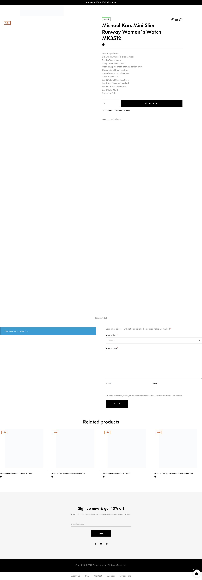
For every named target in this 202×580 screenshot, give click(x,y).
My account (125, 576)
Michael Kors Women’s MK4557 (116, 473)
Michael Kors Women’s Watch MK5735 (16, 473)
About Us (75, 576)
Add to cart (153, 103)
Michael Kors (116, 119)
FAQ (87, 576)
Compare (108, 110)
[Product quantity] (111, 103)
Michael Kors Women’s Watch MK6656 (68, 473)
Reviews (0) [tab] (101, 317)
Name (109, 383)
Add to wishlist (123, 110)
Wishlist (111, 576)
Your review (112, 348)
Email (156, 383)
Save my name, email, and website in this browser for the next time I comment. (145, 395)
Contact (98, 576)
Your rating (111, 335)
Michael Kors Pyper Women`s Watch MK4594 (173, 473)
